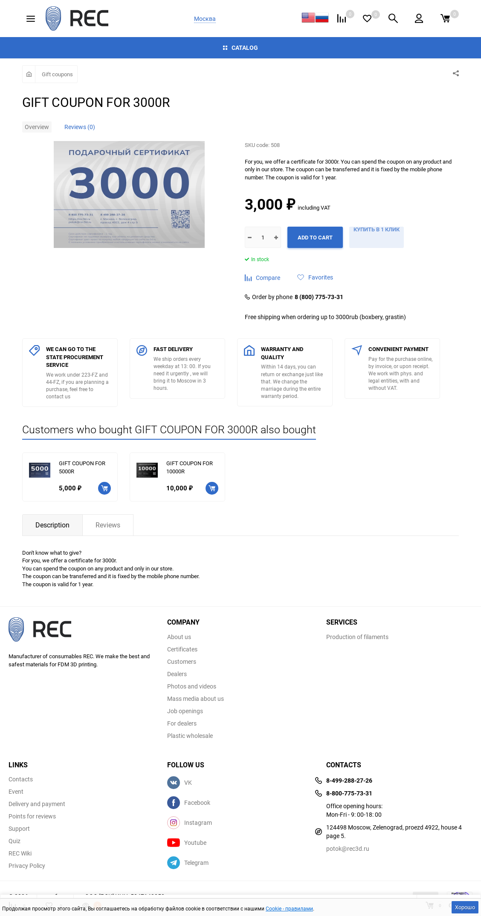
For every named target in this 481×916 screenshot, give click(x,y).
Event (16, 792)
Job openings (185, 711)
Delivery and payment (37, 804)
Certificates (182, 649)
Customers (181, 662)
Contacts (21, 779)
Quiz (14, 841)
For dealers (182, 723)
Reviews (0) (79, 127)
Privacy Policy (27, 866)
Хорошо (465, 907)
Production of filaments (357, 637)
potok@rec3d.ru (347, 848)
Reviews (108, 525)
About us (179, 637)
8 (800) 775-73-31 (319, 297)
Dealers (177, 674)
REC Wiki (20, 853)
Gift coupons (57, 74)
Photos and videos (191, 686)
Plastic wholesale (190, 736)
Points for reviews (32, 816)
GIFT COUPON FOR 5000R (82, 467)
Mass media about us (195, 699)
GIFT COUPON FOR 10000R (189, 467)
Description (52, 525)
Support (19, 829)
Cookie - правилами (289, 908)
